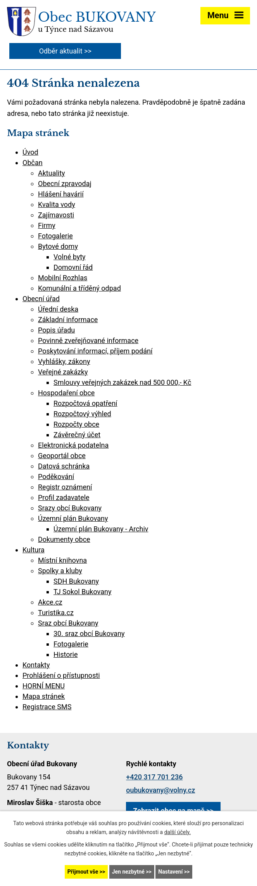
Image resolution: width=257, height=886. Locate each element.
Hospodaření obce (66, 393)
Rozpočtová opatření (85, 403)
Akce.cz (50, 602)
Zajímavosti (56, 215)
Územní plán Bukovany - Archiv (100, 529)
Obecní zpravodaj (64, 183)
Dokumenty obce (64, 539)
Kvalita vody (56, 204)
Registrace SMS (46, 707)
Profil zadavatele (64, 497)
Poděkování (56, 476)
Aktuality (51, 173)
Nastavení (170, 872)
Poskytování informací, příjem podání (95, 351)
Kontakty (36, 665)
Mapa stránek (43, 696)
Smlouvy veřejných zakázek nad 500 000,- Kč (122, 382)
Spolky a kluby (60, 571)
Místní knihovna (62, 560)
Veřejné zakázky (63, 372)
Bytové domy (58, 246)
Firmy (46, 225)
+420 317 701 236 (154, 777)
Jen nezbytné (128, 872)
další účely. (177, 832)
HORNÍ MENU (43, 686)
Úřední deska (58, 309)
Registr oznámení (65, 487)
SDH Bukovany (76, 581)
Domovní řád (73, 267)
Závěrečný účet (76, 435)
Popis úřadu (56, 330)
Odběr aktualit (61, 51)
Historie (65, 654)
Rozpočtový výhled (82, 414)
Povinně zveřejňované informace (88, 340)
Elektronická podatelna (73, 445)
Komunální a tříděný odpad (79, 288)
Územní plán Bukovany (73, 518)
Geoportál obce (62, 456)
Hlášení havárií (61, 194)
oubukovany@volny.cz (160, 790)
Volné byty (69, 257)
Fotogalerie (55, 236)
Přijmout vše (82, 872)
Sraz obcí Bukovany (68, 623)
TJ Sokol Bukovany (82, 592)
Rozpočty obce (76, 424)
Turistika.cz (56, 612)
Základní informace (68, 319)
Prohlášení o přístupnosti (61, 675)
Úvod (30, 152)
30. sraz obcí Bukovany (89, 633)
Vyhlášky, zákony (64, 361)
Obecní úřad (41, 299)
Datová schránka (64, 466)
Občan (32, 163)
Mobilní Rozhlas (62, 278)
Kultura (33, 550)
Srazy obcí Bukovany (70, 508)
